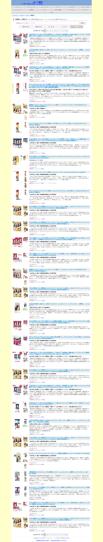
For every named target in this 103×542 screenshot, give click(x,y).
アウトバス (58, 7)
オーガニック (85, 9)
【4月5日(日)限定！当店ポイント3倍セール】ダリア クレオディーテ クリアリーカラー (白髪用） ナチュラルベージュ (59, 50)
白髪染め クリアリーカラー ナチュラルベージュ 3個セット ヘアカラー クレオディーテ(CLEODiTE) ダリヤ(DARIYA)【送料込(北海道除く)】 (58, 105)
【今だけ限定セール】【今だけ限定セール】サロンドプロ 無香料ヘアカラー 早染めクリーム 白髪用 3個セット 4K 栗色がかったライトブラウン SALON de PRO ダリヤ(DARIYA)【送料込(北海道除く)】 (59, 139)
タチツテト (22, 15)
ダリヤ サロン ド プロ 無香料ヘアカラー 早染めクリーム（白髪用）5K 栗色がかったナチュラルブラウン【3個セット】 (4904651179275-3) (59, 488)
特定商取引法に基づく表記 (42, 540)
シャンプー (18, 7)
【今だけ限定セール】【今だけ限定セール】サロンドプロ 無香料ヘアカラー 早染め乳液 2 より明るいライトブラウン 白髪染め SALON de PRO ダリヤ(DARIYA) (59, 503)
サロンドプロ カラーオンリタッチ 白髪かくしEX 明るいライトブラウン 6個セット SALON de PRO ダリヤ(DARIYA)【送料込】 (58, 124)
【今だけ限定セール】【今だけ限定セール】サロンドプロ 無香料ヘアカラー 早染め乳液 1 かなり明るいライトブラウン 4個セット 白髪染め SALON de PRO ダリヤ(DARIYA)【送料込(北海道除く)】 (59, 238)
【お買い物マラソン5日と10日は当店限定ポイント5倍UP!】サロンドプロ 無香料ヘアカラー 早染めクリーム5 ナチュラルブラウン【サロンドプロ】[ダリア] (59, 403)
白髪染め (31, 9)
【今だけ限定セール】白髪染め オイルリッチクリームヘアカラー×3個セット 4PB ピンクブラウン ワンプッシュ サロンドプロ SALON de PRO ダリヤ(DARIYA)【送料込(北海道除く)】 (59, 207)
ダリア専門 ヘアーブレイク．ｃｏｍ (32, 3)
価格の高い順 (38, 26)
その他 (51, 12)
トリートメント (44, 7)
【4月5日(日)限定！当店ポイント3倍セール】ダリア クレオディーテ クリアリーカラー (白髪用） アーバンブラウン (59, 304)
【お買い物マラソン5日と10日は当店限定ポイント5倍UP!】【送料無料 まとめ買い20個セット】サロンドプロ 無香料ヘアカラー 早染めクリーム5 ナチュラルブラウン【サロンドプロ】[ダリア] (59, 35)
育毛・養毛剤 (58, 9)
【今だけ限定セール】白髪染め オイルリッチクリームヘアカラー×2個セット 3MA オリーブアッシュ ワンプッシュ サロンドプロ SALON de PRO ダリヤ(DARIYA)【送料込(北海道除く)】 (59, 288)
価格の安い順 (26, 26)
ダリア (27, 15)
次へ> (66, 30)
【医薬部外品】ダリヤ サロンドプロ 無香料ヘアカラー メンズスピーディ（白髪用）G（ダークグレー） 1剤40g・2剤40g (58, 472)
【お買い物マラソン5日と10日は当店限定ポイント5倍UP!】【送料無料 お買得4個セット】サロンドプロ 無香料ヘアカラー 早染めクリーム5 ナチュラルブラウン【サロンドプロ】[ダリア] (59, 67)
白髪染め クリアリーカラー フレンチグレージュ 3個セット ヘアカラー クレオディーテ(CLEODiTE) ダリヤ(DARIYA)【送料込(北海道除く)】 (58, 270)
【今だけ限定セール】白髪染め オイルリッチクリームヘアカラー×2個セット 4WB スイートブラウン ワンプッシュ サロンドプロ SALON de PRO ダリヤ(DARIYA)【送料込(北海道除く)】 (59, 438)
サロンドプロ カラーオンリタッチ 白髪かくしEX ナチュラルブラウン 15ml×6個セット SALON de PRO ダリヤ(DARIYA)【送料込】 (59, 191)
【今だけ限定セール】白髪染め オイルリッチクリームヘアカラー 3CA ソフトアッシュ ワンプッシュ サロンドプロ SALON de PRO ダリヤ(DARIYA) (59, 157)
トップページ (15, 15)
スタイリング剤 (85, 7)
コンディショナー (31, 7)
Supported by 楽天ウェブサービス (59, 540)
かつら (44, 9)
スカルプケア (71, 7)
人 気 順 (64, 26)
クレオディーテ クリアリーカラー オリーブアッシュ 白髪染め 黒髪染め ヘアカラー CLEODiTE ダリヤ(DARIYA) (59, 453)
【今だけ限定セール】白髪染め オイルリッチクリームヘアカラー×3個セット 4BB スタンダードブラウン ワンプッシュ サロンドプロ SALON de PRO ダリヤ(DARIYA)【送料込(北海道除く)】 (59, 519)
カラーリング (18, 9)
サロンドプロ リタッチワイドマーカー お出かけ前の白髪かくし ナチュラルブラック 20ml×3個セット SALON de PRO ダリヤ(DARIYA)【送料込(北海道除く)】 (59, 337)
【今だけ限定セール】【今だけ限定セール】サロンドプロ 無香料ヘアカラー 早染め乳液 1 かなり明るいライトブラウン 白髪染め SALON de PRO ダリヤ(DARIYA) (59, 254)
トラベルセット (71, 9)
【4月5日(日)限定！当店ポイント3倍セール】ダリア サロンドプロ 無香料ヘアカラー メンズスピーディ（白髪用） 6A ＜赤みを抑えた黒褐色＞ (59, 421)
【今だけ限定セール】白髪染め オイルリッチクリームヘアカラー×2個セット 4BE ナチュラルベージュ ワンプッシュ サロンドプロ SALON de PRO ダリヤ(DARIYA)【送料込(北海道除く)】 (59, 370)
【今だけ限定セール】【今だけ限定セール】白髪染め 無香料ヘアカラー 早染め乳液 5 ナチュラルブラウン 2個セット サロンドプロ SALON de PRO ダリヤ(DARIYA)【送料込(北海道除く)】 (59, 321)
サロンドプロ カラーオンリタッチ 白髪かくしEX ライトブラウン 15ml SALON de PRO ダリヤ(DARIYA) (57, 172)
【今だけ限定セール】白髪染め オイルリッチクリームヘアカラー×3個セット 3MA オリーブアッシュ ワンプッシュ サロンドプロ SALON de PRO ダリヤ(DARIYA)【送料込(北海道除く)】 (59, 223)
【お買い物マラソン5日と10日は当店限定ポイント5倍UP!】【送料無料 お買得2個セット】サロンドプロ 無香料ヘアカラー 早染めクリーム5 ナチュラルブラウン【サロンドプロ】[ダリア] (59, 353)
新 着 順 (51, 26)
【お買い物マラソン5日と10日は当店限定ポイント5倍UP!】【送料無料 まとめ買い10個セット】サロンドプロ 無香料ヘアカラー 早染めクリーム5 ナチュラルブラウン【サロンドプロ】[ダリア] (59, 386)
